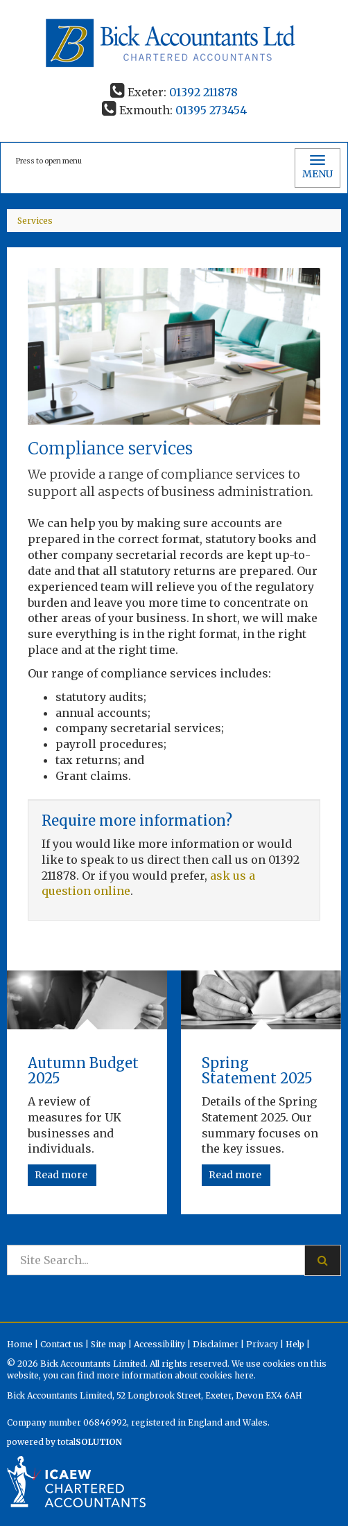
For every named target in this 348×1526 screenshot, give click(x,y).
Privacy (262, 1344)
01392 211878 (203, 92)
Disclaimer (215, 1344)
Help (295, 1344)
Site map (108, 1344)
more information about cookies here (175, 1375)
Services (35, 220)
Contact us (61, 1344)
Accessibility (159, 1344)
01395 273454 (211, 110)
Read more (62, 1175)
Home (20, 1344)
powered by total (64, 1442)
